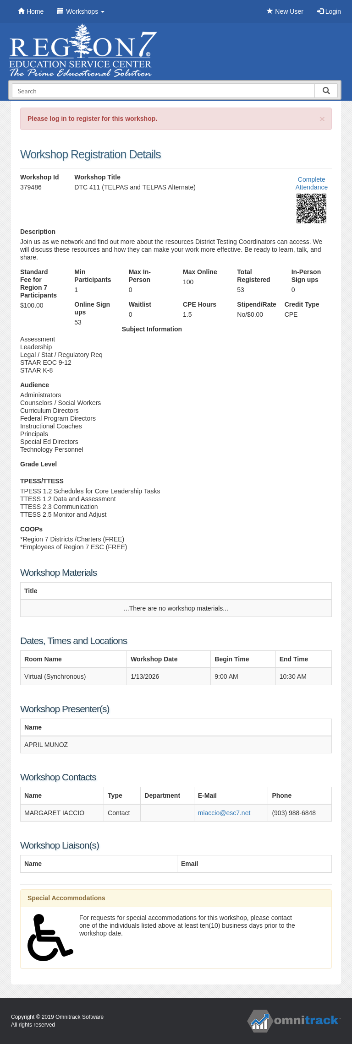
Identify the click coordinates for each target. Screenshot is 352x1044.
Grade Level (38, 464)
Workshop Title (97, 177)
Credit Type (302, 304)
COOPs (31, 529)
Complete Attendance (311, 183)
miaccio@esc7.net (224, 813)
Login (329, 11)
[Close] (322, 119)
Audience (34, 385)
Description (37, 231)
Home (31, 11)
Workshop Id (39, 177)
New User (285, 11)
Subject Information (152, 329)
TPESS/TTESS (42, 481)
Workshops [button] (80, 11)
